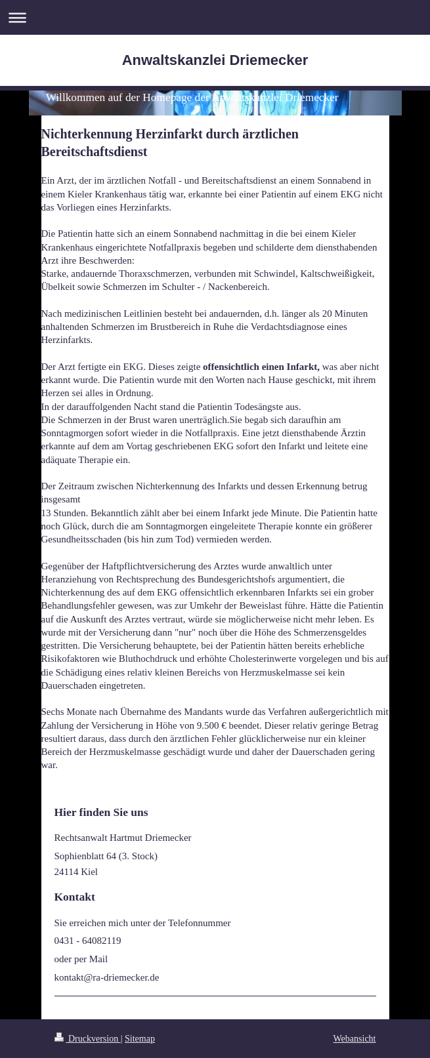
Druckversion (87, 1039)
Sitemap (140, 1039)
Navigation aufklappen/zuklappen (215, 17)
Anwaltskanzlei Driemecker (215, 60)
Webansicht (354, 1039)
